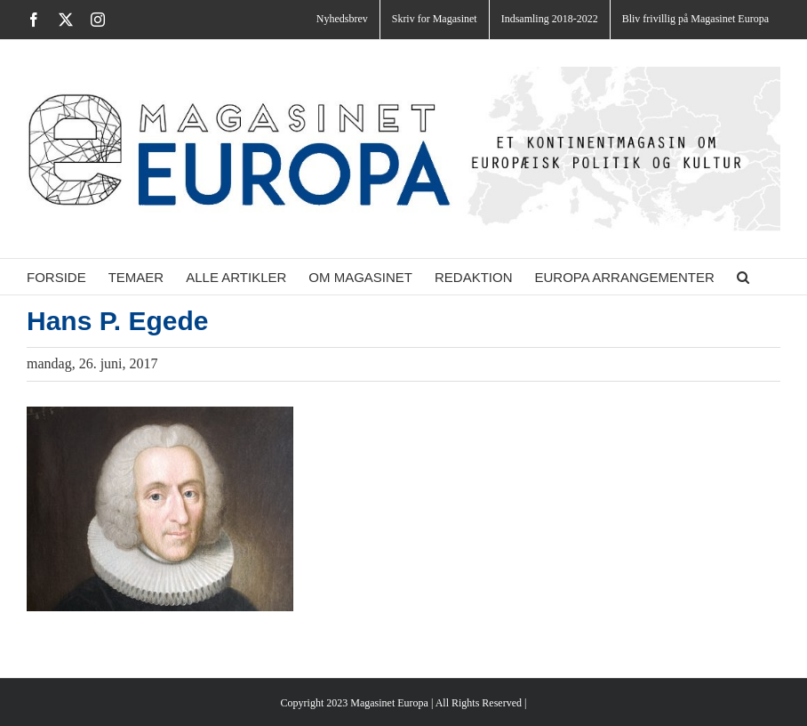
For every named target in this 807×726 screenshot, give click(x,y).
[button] (743, 276)
